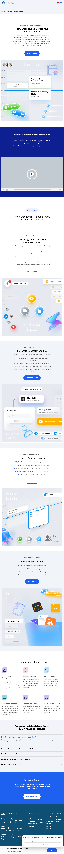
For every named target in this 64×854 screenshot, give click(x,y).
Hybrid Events (48, 827)
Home (3, 11)
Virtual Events (48, 818)
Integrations (31, 826)
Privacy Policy (58, 821)
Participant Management (31, 823)
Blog (57, 817)
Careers (40, 820)
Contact (40, 822)
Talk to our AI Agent (43, 844)
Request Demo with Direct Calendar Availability (43, 841)
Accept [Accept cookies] (52, 850)
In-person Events (49, 823)
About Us (40, 817)
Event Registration (31, 818)
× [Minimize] (61, 837)
